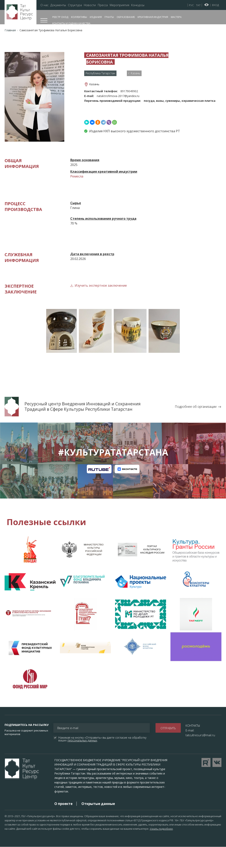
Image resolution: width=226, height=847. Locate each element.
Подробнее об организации (195, 406)
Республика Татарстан (100, 73)
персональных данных (82, 740)
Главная (10, 30)
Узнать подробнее (161, 828)
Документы (58, 5)
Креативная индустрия (153, 17)
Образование (126, 17)
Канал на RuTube (99, 469)
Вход (215, 5)
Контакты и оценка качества (71, 23)
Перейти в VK (216, 762)
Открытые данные (98, 804)
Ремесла (76, 176)
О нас (44, 5)
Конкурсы (137, 5)
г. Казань (134, 73)
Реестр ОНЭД (60, 17)
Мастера (176, 17)
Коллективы (79, 17)
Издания (96, 17)
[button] (34, 96)
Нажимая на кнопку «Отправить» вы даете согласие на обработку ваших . (102, 739)
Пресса (103, 5)
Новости (90, 5)
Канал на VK (127, 469)
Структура (75, 5)
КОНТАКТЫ (193, 725)
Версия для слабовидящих (206, 4)
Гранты (109, 17)
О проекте (63, 804)
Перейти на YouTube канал (206, 762)
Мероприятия (119, 5)
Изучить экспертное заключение (101, 285)
